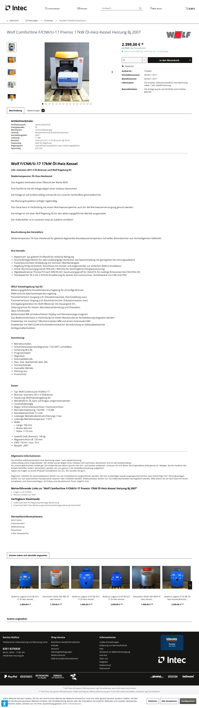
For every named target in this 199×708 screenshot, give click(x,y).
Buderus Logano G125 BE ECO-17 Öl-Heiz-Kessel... (25, 598)
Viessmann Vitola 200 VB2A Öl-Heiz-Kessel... (147, 598)
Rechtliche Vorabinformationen (65, 642)
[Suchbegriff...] (122, 8)
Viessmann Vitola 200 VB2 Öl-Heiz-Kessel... (56, 598)
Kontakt (54, 645)
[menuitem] (59, 9)
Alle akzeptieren (169, 701)
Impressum (105, 668)
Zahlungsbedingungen (61, 652)
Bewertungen (36, 110)
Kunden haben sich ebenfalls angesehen (28, 555)
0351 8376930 (11, 649)
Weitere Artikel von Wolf (23, 494)
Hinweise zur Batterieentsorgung (115, 652)
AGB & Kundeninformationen (64, 658)
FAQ (101, 648)
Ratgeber (104, 662)
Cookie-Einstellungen (109, 642)
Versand (55, 648)
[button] (4, 703)
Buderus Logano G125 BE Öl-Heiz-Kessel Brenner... (177, 598)
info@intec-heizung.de (13, 655)
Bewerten (128, 66)
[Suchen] (140, 8)
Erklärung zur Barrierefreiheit (113, 645)
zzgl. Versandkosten (138, 48)
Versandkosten (105, 688)
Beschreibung (15, 110)
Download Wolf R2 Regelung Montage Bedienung (35, 502)
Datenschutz (105, 665)
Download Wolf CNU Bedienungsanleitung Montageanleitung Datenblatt (46, 505)
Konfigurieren (188, 701)
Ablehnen (152, 701)
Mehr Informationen (72, 703)
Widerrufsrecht (58, 655)
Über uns (104, 658)
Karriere (103, 655)
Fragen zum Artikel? (21, 492)
